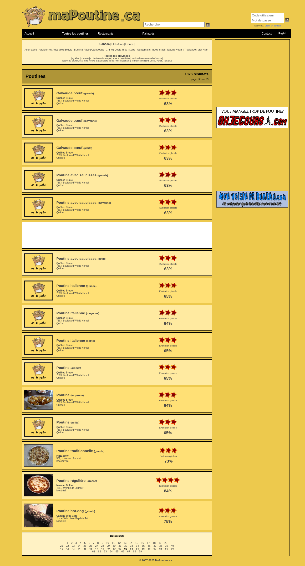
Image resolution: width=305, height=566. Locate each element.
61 (93, 551)
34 (137, 545)
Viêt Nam (203, 49)
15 (136, 542)
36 (149, 545)
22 (67, 545)
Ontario (85, 58)
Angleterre (45, 49)
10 (107, 542)
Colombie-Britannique (100, 58)
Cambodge (97, 49)
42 (67, 548)
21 (61, 545)
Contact (266, 33)
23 (73, 545)
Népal (179, 49)
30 (114, 545)
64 (111, 551)
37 (154, 545)
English (282, 33)
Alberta (115, 58)
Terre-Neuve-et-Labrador (95, 61)
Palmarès (148, 33)
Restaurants (105, 33)
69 (140, 551)
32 (125, 545)
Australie (57, 49)
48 (102, 548)
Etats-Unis (118, 44)
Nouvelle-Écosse (154, 58)
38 (160, 545)
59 (166, 548)
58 (160, 548)
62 (99, 551)
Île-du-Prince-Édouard (118, 61)
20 (165, 542)
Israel (161, 49)
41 (61, 548)
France (129, 44)
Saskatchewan (139, 58)
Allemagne (31, 49)
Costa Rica (120, 49)
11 (113, 542)
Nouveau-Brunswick (71, 61)
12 (119, 542)
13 (125, 542)
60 (172, 548)
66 (122, 551)
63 (105, 551)
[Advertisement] (117, 235)
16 (142, 542)
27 (96, 545)
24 (79, 545)
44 (79, 548)
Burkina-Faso (81, 49)
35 (143, 545)
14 (130, 542)
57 (154, 548)
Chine (109, 49)
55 (143, 548)
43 (73, 548)
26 (90, 545)
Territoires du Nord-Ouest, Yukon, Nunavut (151, 61)
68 (134, 551)
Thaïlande (190, 49)
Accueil (29, 33)
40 (172, 545)
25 (84, 545)
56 (149, 548)
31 (119, 545)
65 (117, 551)
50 (114, 548)
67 (128, 551)
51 (119, 548)
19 (159, 542)
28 (102, 545)
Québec (76, 58)
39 (166, 545)
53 (131, 548)
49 (108, 548)
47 (96, 548)
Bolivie (68, 49)
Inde (154, 49)
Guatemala (143, 49)
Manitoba (125, 58)
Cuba (132, 49)
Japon (170, 49)
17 (148, 542)
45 (84, 548)
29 (108, 545)
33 (131, 545)
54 (137, 548)
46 (90, 548)
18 (154, 542)
